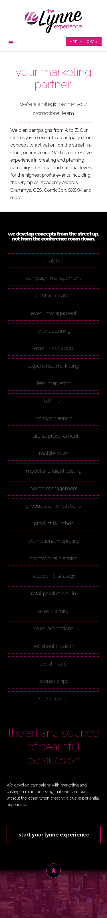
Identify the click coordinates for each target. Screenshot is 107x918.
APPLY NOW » (84, 41)
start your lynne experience (54, 835)
